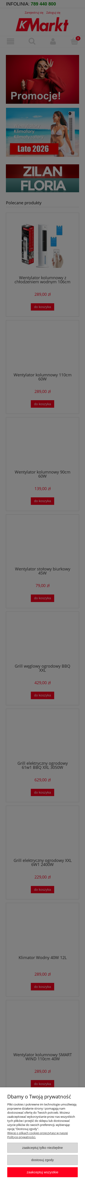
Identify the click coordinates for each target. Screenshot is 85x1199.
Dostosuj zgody (42, 1160)
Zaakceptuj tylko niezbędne (42, 1148)
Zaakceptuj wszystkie (42, 1172)
